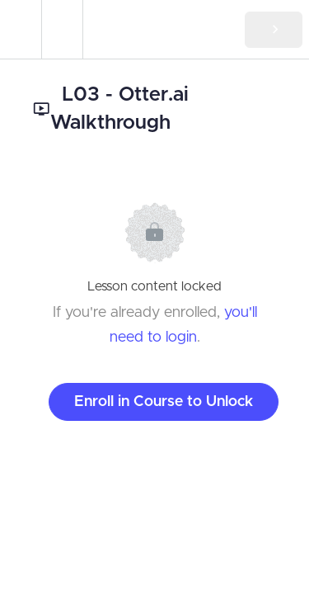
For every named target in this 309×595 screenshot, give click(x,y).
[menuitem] (61, 29)
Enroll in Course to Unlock (163, 401)
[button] (20, 29)
